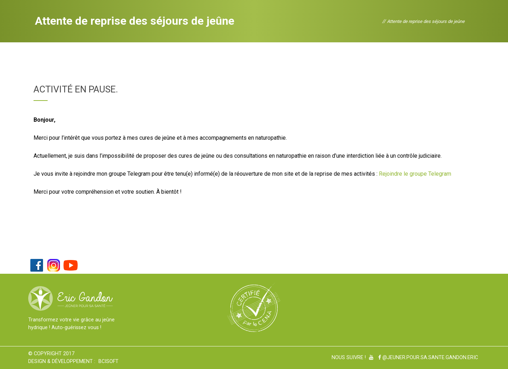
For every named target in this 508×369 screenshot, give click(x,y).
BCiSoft (108, 361)
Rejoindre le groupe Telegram (415, 173)
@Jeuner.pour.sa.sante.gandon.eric (428, 358)
